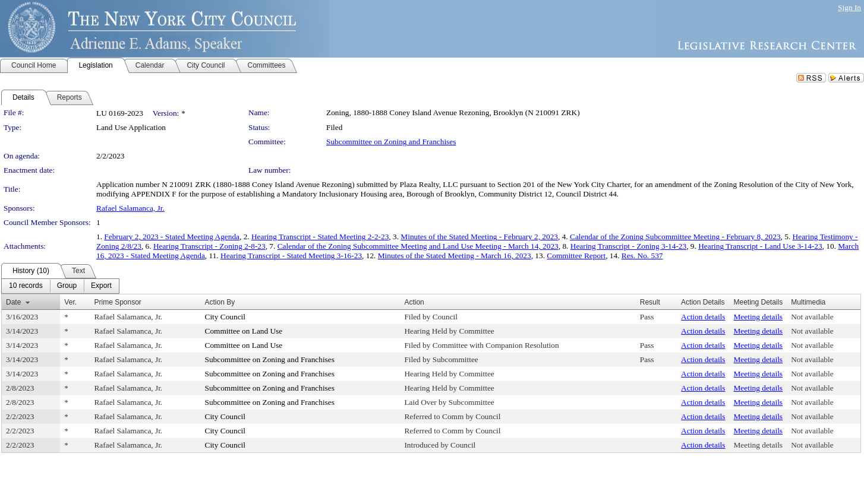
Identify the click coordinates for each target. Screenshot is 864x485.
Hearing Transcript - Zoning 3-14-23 (628, 246)
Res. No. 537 (642, 255)
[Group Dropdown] (67, 286)
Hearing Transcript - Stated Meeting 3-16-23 (291, 255)
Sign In (849, 7)
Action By (220, 302)
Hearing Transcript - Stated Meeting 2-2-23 (320, 236)
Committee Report (576, 255)
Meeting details (758, 316)
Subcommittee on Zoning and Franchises (391, 141)
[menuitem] (26, 286)
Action (414, 302)
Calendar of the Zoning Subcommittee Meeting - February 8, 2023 (675, 236)
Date (13, 302)
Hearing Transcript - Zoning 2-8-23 (209, 246)
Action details (703, 316)
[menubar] (60, 286)
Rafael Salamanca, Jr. (130, 208)
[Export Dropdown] (101, 286)
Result (650, 302)
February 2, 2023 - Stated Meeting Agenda (171, 236)
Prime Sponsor (117, 302)
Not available (812, 316)
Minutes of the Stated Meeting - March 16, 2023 (454, 255)
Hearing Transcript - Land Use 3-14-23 (760, 246)
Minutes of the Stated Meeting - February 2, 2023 (479, 236)
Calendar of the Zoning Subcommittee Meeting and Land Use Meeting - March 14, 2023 (418, 246)
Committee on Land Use (244, 330)
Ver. (70, 302)
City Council (225, 316)
